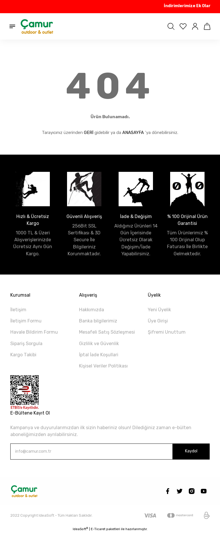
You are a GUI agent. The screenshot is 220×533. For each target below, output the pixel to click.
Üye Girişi (158, 321)
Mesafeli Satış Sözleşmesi (107, 332)
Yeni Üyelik (159, 309)
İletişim (18, 309)
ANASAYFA (133, 132)
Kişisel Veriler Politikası (103, 366)
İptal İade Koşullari (98, 354)
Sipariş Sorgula (26, 343)
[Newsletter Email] (110, 451)
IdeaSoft (80, 529)
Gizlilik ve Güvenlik (99, 343)
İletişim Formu (26, 321)
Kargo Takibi (23, 354)
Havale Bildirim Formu (34, 332)
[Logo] (37, 26)
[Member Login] (195, 26)
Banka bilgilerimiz (98, 321)
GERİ (88, 132)
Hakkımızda (91, 309)
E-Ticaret (98, 529)
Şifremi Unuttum (167, 332)
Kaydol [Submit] (191, 451)
